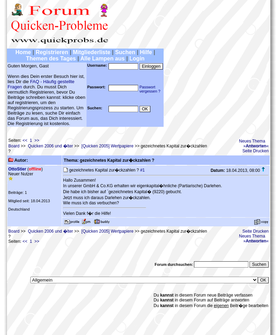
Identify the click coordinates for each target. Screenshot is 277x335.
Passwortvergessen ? (150, 89)
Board (14, 146)
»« (256, 146)
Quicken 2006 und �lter (50, 146)
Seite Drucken (255, 150)
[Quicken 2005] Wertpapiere (107, 146)
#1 (142, 170)
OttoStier (17, 169)
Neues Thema (252, 141)
